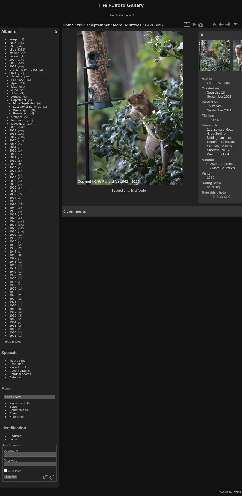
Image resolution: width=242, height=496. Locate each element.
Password (10, 460)
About (14, 413)
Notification (17, 416)
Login (13, 439)
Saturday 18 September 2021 (219, 94)
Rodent (212, 142)
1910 (13, 332)
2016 (13, 140)
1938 (13, 275)
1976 (13, 227)
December (18, 123)
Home (68, 25)
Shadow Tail (216, 150)
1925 (13, 295)
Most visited (18, 360)
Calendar (16, 377)
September (18, 100)
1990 (13, 204)
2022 (13, 66)
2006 (13, 174)
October (16, 116)
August (16, 96)
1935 (13, 278)
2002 (13, 187)
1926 (13, 291)
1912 (13, 328)
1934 (13, 281)
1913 (13, 325)
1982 (13, 214)
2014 (13, 147)
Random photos (20, 374)
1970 (13, 234)
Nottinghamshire (219, 138)
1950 (13, 248)
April (14, 83)
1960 (13, 238)
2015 (13, 143)
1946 (13, 261)
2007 (13, 170)
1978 (13, 221)
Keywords (16, 403)
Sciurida (213, 146)
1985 (13, 211)
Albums (8, 31)
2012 (13, 153)
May (14, 86)
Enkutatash (20, 113)
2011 (13, 157)
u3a (12, 46)
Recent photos (19, 367)
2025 (13, 42)
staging (14, 52)
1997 (13, 197)
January (16, 76)
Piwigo (237, 491)
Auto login (12, 470)
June (14, 89)
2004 (13, 180)
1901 (13, 335)
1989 (13, 207)
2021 (13, 73)
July (14, 93)
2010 (13, 160)
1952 (13, 244)
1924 (13, 298)
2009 (13, 164)
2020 (13, 126)
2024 (13, 59)
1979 (13, 217)
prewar (14, 56)
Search (14, 406)
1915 (13, 318)
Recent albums (20, 370)
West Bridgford (218, 154)
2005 (13, 177)
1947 (13, 258)
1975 (13, 231)
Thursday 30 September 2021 (219, 108)
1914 (13, 322)
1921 (13, 302)
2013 (13, 150)
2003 (13, 184)
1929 (13, 288)
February (17, 79)
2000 (13, 194)
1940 (13, 271)
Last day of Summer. (27, 106)
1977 (13, 224)
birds (13, 49)
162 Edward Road (220, 129)
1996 (13, 201)
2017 (13, 137)
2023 (13, 62)
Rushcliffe (227, 142)
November (18, 120)
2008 (13, 167)
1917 (13, 312)
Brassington (21, 110)
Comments (17, 410)
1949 (13, 251)
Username (11, 450)
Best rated (17, 363)
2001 (13, 190)
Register (15, 435)
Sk (228, 150)
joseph (14, 39)
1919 (13, 308)
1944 (13, 265)
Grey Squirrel (216, 133)
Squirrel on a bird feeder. (129, 190)
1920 (13, 305)
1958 (13, 241)
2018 (13, 133)
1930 (13, 285)
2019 (13, 130)
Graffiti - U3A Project (23, 69)
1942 (13, 268)
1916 (13, 315)
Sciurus (226, 146)
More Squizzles (24, 103)
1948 (13, 254)
